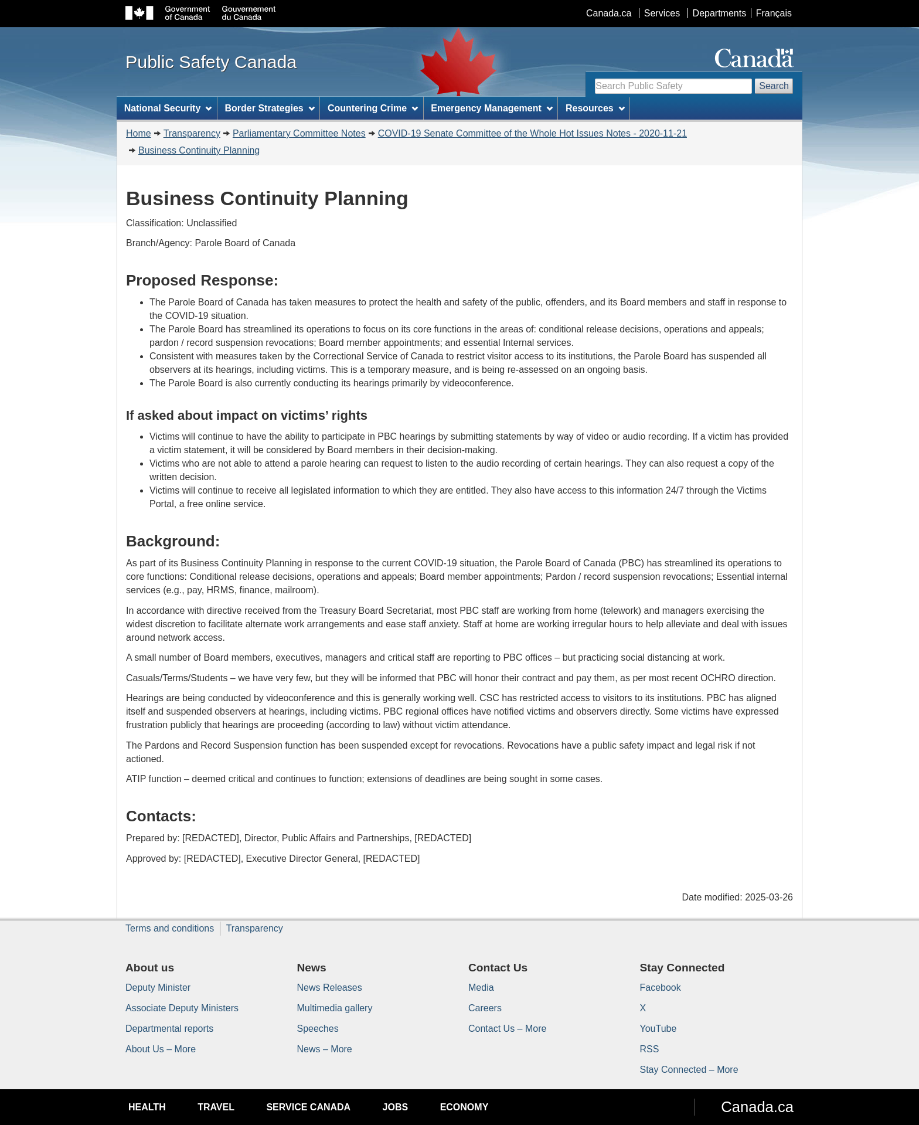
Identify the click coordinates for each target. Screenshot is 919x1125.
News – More (324, 1049)
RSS (649, 1049)
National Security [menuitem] (168, 108)
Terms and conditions (169, 928)
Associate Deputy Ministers (182, 1008)
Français (774, 13)
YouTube (658, 1029)
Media (481, 988)
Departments (720, 13)
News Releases (329, 988)
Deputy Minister (157, 988)
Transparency (192, 133)
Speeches (318, 1029)
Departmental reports (169, 1029)
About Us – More (160, 1049)
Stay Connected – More (689, 1070)
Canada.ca (608, 13)
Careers (485, 1008)
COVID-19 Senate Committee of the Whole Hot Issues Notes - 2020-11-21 (532, 133)
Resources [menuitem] (595, 108)
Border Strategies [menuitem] (270, 108)
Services (662, 13)
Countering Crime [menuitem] (373, 108)
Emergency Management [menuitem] (491, 108)
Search (774, 86)
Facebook (660, 988)
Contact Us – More (507, 1029)
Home (138, 133)
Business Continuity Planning (199, 150)
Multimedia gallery (335, 1008)
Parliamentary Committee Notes (299, 133)
